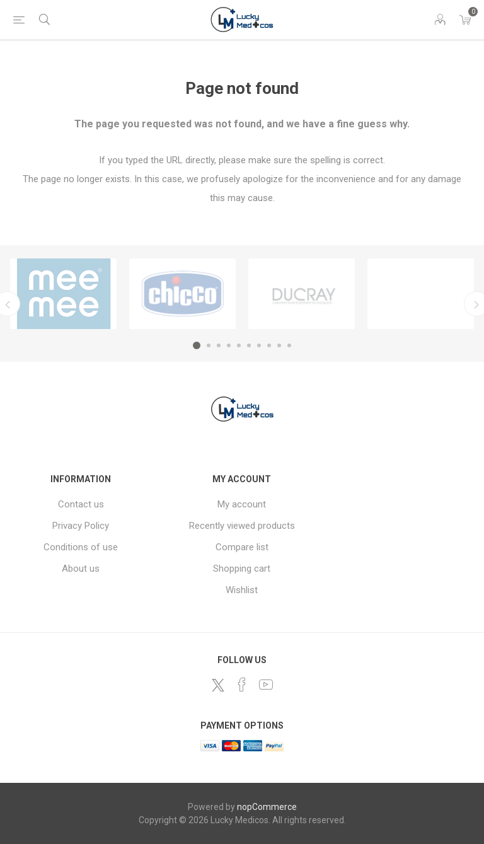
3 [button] (219, 345)
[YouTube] (266, 684)
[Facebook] (242, 684)
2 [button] (208, 345)
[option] (63, 293)
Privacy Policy (80, 525)
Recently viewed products (242, 525)
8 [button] (269, 345)
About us (81, 568)
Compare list (242, 547)
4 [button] (229, 345)
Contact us (81, 504)
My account (241, 504)
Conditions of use (80, 547)
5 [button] (239, 345)
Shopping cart (241, 568)
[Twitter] (218, 685)
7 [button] (259, 345)
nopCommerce (267, 807)
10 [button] (289, 345)
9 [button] (279, 345)
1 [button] (196, 345)
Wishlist (242, 590)
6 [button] (249, 345)
